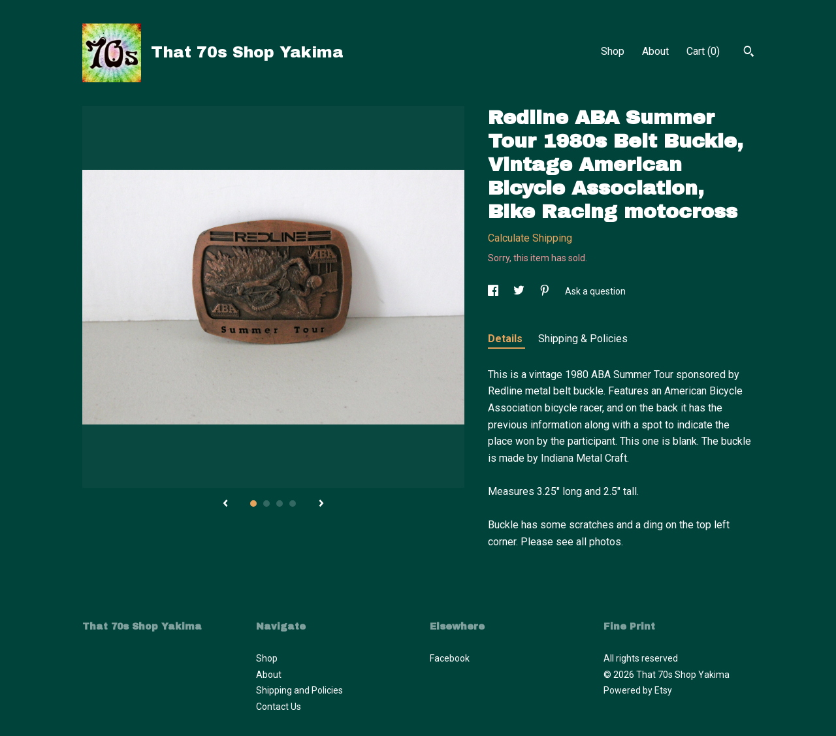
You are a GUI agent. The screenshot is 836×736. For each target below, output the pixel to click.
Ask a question (595, 291)
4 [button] (292, 503)
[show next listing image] (321, 504)
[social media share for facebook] (494, 291)
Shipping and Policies (299, 690)
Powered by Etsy (637, 690)
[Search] (749, 53)
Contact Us (278, 706)
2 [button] (266, 503)
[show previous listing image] (225, 504)
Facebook (450, 658)
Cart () (703, 51)
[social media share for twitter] (519, 291)
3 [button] (279, 503)
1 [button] (253, 503)
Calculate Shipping (530, 238)
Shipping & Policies (583, 338)
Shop (612, 51)
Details (506, 338)
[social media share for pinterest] (545, 291)
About (655, 51)
